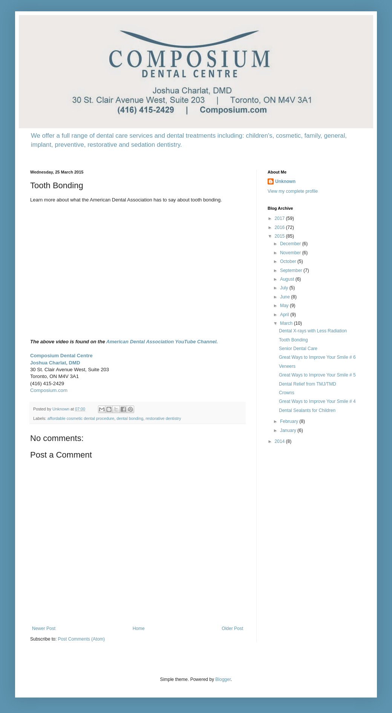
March (287, 323)
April (285, 314)
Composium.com (48, 390)
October (288, 261)
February (289, 421)
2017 (280, 218)
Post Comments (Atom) (81, 639)
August (288, 279)
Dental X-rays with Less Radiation (313, 330)
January (288, 430)
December (291, 243)
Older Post (232, 628)
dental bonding (129, 418)
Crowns (286, 392)
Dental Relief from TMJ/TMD (307, 384)
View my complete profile (293, 191)
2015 (280, 236)
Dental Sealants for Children (307, 410)
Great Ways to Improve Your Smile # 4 (317, 401)
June (285, 297)
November (291, 252)
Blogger (223, 679)
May (285, 305)
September (291, 270)
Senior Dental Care (298, 348)
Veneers (287, 366)
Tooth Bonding (293, 340)
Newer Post (43, 628)
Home (139, 628)
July (284, 287)
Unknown (285, 181)
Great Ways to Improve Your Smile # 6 (317, 357)
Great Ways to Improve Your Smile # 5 (317, 375)
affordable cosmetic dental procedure (80, 418)
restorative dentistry (163, 418)
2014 (280, 441)
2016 (280, 227)
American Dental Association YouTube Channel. (162, 341)
